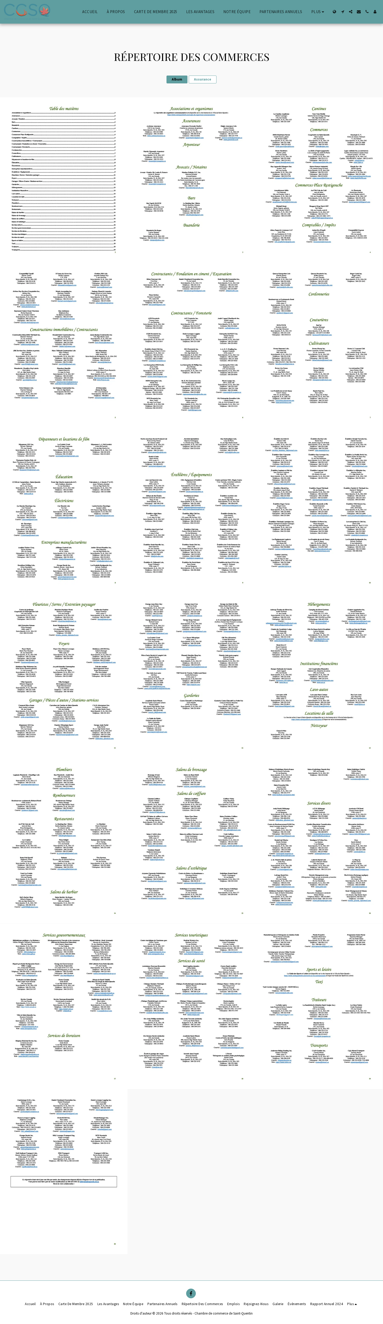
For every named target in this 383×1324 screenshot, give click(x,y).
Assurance (202, 79)
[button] (342, 12)
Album (177, 79)
